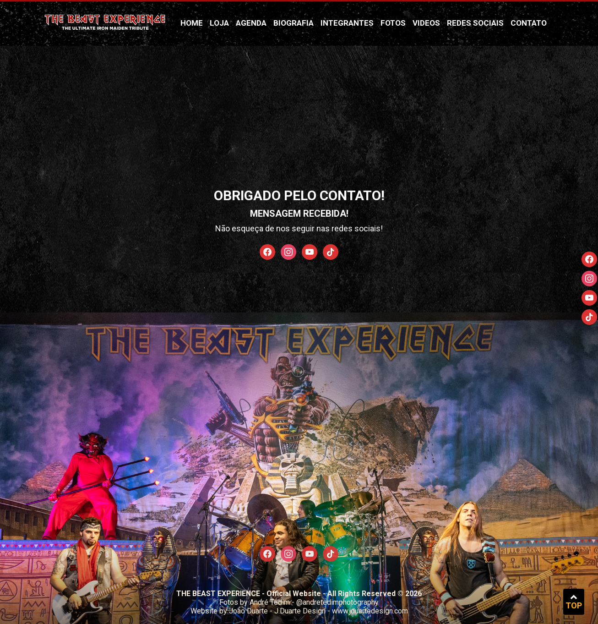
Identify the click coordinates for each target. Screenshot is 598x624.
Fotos (393, 22)
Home (191, 22)
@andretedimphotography (337, 602)
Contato (529, 22)
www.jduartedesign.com (370, 611)
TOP (573, 601)
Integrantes (347, 22)
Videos (426, 22)
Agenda (251, 22)
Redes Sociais (475, 22)
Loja (219, 22)
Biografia (293, 22)
